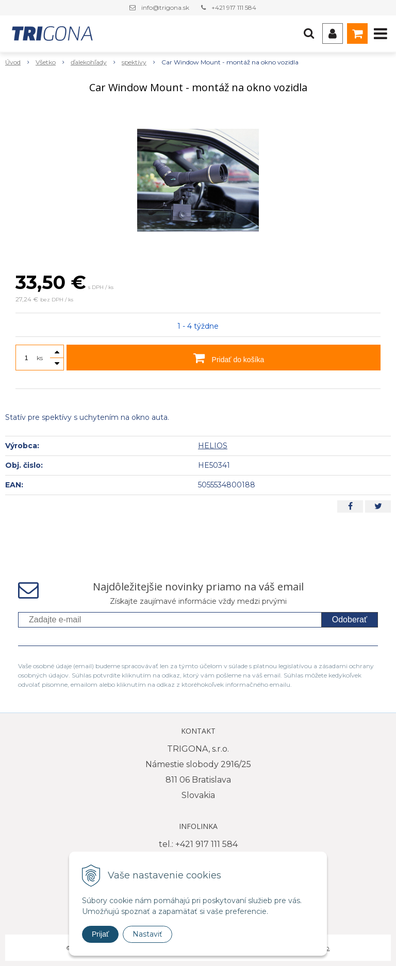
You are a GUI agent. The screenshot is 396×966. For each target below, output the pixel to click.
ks (40, 358)
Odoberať (349, 619)
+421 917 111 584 (233, 7)
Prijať (100, 934)
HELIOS (212, 445)
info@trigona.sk (165, 7)
